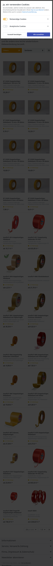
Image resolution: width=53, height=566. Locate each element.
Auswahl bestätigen (14, 34)
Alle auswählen (38, 34)
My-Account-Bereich (37, 10)
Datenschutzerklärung (29, 12)
